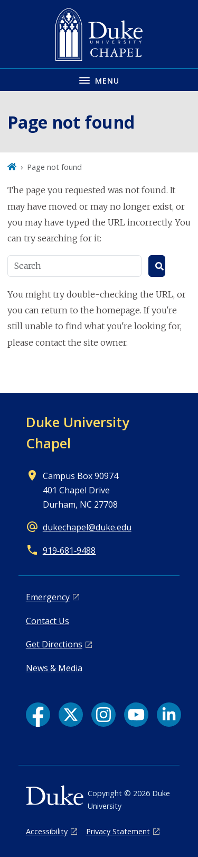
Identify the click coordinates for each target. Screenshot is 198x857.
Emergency (48, 597)
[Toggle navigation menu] (99, 79)
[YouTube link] (136, 714)
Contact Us (47, 621)
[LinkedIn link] (169, 714)
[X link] (71, 714)
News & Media (54, 668)
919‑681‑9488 (69, 550)
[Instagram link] (103, 714)
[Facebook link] (38, 714)
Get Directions (54, 644)
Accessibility (47, 831)
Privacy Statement (118, 831)
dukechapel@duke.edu (87, 527)
